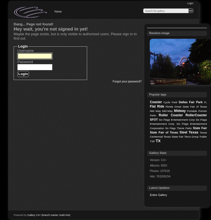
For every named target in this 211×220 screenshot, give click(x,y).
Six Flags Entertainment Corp (177, 119)
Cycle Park (170, 102)
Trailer (203, 136)
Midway (180, 111)
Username (25, 51)
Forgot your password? (127, 81)
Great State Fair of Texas (191, 106)
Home (58, 11)
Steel (183, 132)
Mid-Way (167, 110)
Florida (169, 106)
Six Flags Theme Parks (178, 128)
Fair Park (196, 102)
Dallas (183, 102)
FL (205, 102)
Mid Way (155, 110)
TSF (152, 141)
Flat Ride (157, 106)
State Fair (200, 128)
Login (190, 3)
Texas (193, 132)
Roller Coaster (171, 115)
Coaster (156, 102)
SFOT (154, 119)
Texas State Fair (174, 136)
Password (25, 62)
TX (158, 141)
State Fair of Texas (164, 132)
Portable (192, 110)
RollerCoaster (196, 115)
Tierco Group (191, 136)
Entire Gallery (158, 195)
